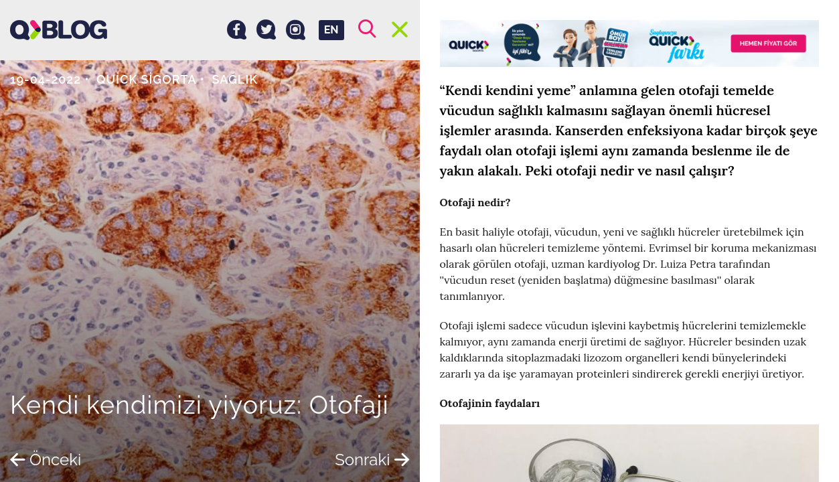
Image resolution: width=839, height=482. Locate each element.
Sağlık (235, 79)
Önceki (45, 459)
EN (331, 29)
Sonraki (372, 459)
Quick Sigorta (146, 79)
